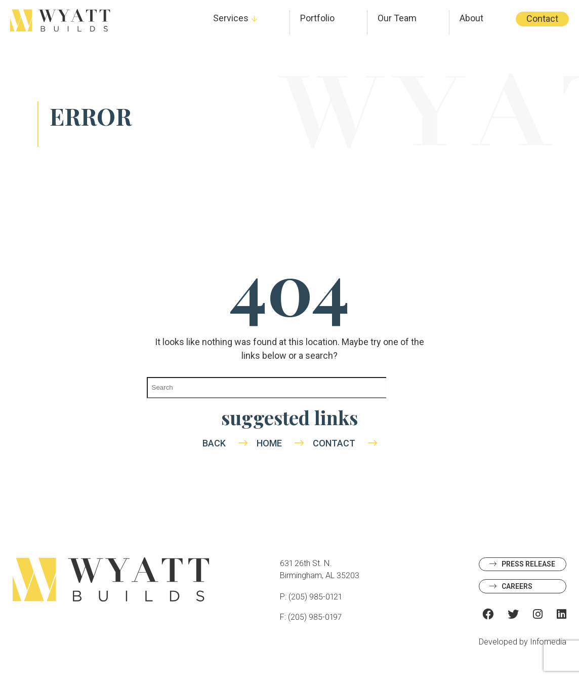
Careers (517, 586)
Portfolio (317, 18)
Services (231, 18)
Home (269, 443)
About (471, 18)
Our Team (397, 18)
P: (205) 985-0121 (311, 596)
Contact (542, 18)
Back (214, 443)
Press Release (528, 564)
